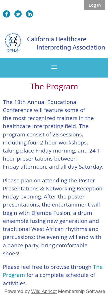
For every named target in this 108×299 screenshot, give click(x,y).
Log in (95, 5)
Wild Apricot (44, 291)
